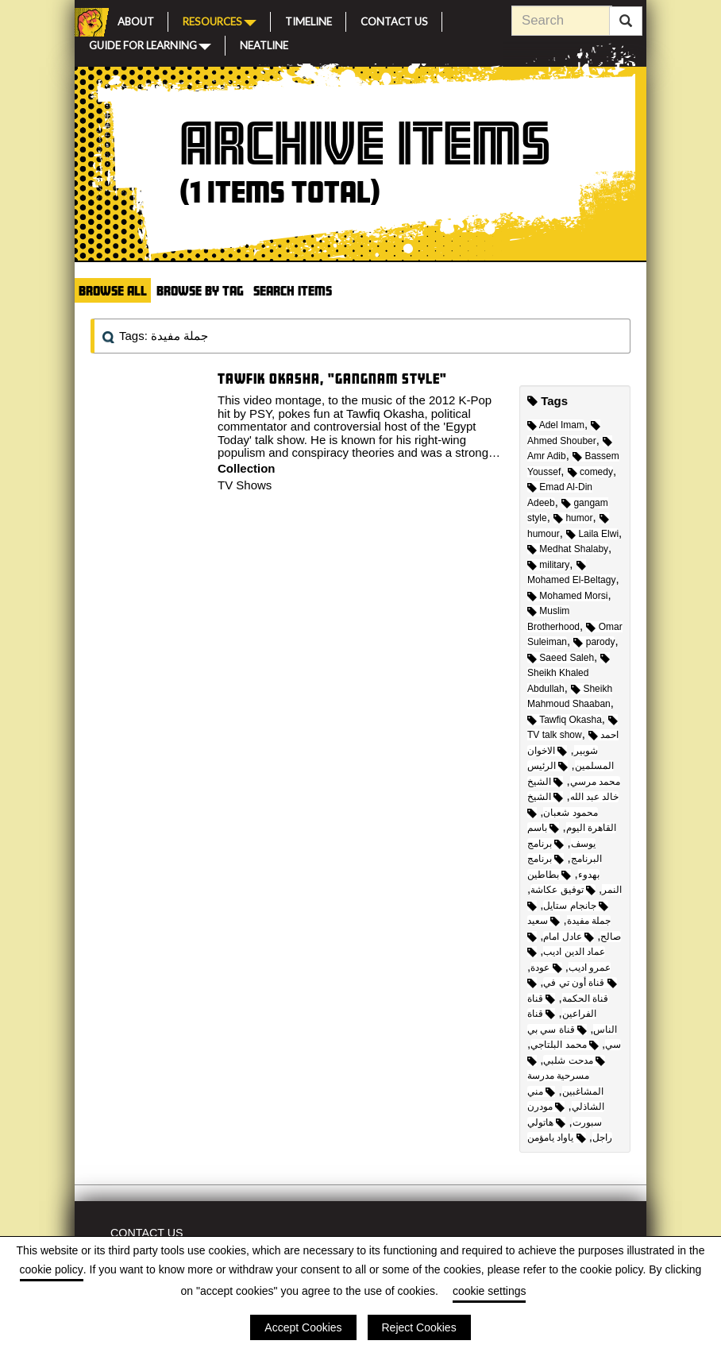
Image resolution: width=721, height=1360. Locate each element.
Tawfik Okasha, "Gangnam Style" (332, 378)
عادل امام (568, 936)
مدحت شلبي (574, 1060)
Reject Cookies (419, 1327)
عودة (545, 967)
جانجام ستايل (575, 905)
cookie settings (489, 1291)
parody (594, 641)
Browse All (113, 290)
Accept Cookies (302, 1327)
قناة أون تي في (579, 982)
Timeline (308, 20)
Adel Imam (555, 425)
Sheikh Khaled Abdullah (568, 674)
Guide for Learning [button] (150, 44)
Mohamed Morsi (567, 595)
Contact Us (394, 20)
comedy (590, 471)
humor (572, 518)
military (548, 564)
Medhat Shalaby (567, 548)
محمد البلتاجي (564, 1044)
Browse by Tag (200, 290)
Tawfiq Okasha (564, 719)
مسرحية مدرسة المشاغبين (565, 1077)
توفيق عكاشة (563, 889)
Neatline (264, 43)
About (136, 20)
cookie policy (51, 1269)
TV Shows (245, 485)
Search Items (292, 290)
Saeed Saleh (560, 657)
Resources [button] (219, 20)
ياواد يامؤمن (556, 1137)
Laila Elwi (592, 533)
